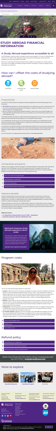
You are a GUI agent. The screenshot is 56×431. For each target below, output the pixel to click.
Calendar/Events (16, 1)
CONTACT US (51, 14)
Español (53, 1)
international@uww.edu (34, 399)
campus (41, 5)
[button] (28, 175)
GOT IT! (48, 427)
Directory (22, 1)
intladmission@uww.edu (48, 398)
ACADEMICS (20, 5)
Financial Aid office (37, 133)
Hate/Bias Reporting (18, 411)
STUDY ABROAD (5, 14)
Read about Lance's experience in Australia (15, 247)
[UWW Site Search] (53, 6)
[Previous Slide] (28, 36)
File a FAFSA (6, 106)
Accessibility (17, 407)
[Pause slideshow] (33, 36)
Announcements (18, 408)
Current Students (33, 1)
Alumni (49, 1)
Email (10, 1)
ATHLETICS (33, 5)
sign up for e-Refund (16, 129)
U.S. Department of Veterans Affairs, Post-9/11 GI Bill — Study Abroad (20, 215)
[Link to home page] (6, 5)
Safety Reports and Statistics (20, 414)
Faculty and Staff (42, 1)
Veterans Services (37, 199)
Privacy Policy (17, 413)
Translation (17, 415)
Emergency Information (19, 410)
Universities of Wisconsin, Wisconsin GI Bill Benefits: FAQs (17, 217)
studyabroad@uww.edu (35, 359)
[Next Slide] (31, 36)
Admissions (27, 5)
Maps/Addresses (18, 405)
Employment (17, 409)
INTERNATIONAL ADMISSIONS (20, 14)
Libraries (27, 1)
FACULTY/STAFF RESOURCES (38, 14)
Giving (48, 5)
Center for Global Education (9, 11)
